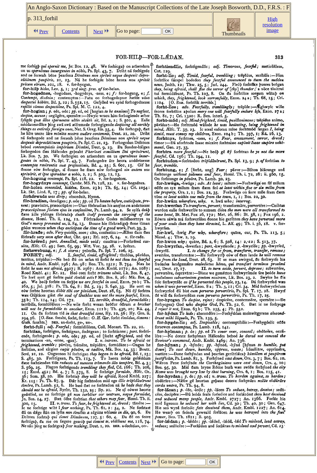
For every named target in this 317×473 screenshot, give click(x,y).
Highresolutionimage (273, 24)
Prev (43, 31)
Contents (71, 31)
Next (98, 31)
